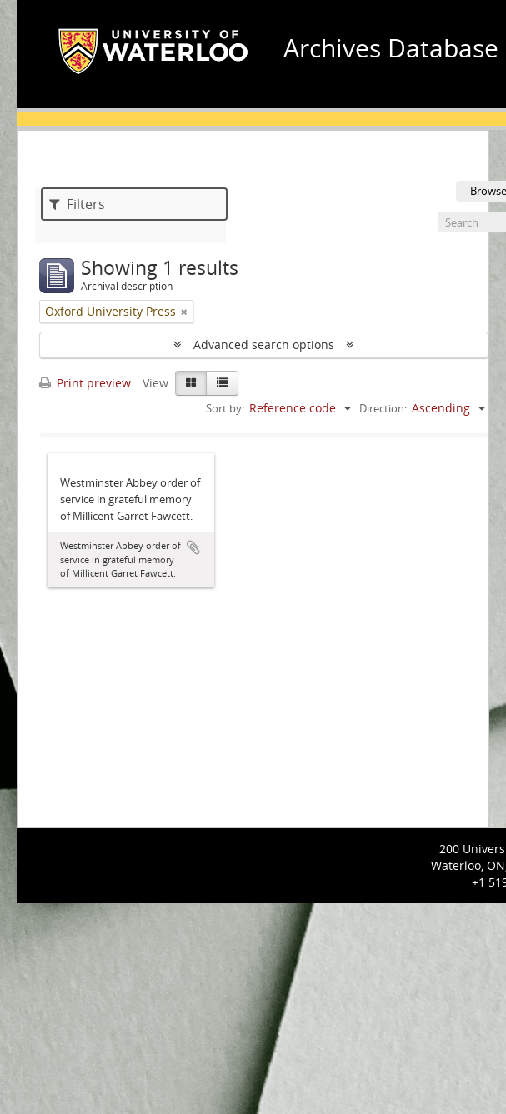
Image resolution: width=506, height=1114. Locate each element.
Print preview (85, 383)
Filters (77, 204)
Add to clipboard (193, 547)
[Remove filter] (184, 311)
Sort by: (225, 408)
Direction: (383, 408)
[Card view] (191, 383)
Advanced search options (264, 344)
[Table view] (222, 383)
